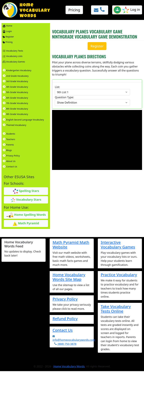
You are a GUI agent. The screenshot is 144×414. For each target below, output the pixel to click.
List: (57, 87)
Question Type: (64, 97)
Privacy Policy (65, 299)
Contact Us (62, 330)
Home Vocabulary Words (69, 366)
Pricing (74, 9)
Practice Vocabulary (119, 274)
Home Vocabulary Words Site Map (68, 277)
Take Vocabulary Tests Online (116, 309)
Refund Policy (65, 318)
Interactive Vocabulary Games (118, 245)
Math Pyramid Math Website (70, 245)
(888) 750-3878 (65, 344)
